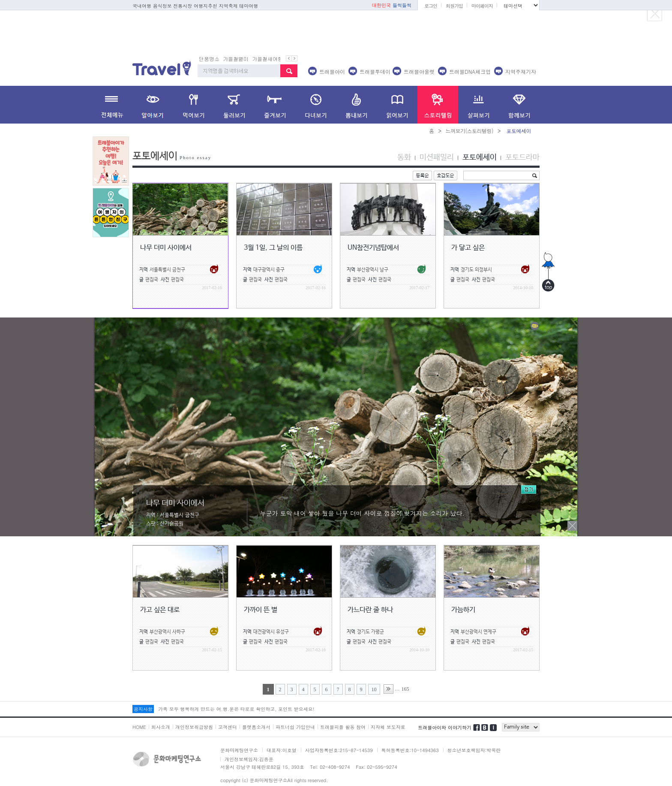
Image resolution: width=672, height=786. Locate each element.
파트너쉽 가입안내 (295, 727)
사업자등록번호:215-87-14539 (339, 750)
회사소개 (160, 727)
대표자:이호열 (282, 750)
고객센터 (227, 727)
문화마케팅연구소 (239, 750)
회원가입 (454, 6)
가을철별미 (236, 58)
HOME (139, 727)
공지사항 (143, 709)
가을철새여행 (267, 58)
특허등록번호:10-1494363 (410, 750)
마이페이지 (482, 6)
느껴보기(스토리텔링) (469, 130)
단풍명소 (209, 58)
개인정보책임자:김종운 (249, 759)
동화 (404, 157)
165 (405, 689)
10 (374, 689)
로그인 (430, 6)
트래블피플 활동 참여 (343, 727)
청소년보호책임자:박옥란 (474, 750)
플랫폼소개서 (256, 727)
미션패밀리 (437, 157)
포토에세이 (479, 157)
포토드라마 (522, 157)
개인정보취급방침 (194, 727)
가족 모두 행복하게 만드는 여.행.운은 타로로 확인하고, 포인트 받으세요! (236, 709)
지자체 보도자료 (388, 727)
